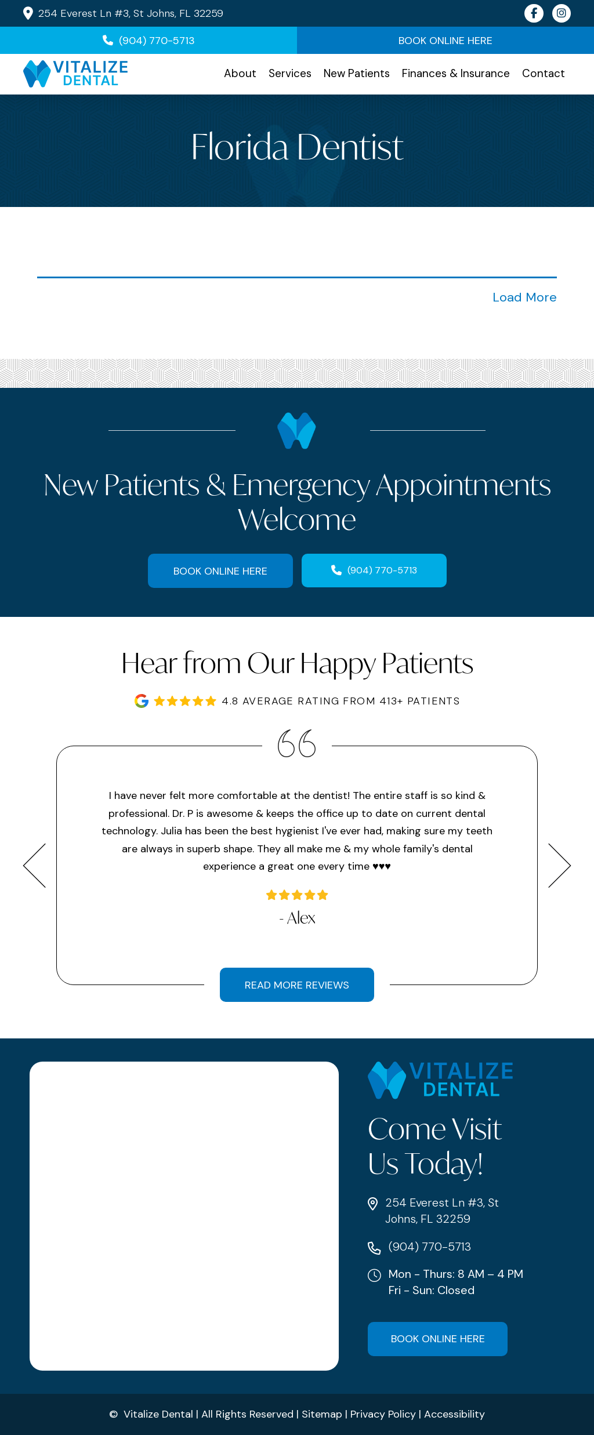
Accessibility (454, 1414)
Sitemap (322, 1414)
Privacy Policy (383, 1414)
